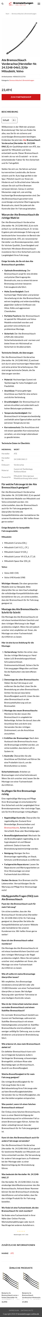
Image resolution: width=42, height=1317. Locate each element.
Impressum (14, 1310)
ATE (12, 1253)
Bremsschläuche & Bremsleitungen (24, 14)
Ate (24, 140)
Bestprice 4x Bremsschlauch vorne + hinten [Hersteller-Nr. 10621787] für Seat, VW (10, 1296)
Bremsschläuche (11, 827)
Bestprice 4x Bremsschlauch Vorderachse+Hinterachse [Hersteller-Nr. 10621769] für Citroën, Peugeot (31, 1297)
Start (7, 14)
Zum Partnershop (21, 97)
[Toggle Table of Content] (12, 120)
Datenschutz (27, 1310)
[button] (2, 4)
